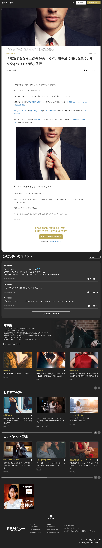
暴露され (37, 119)
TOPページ (32, 524)
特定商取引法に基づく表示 (53, 532)
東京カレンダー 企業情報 (35, 532)
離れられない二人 (35, 111)
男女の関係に (20, 105)
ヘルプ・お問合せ (34, 526)
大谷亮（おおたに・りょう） (77, 102)
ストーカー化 (50, 111)
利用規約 (49, 524)
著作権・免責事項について (53, 529)
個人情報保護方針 (51, 526)
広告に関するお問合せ (35, 529)
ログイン (80, 3)
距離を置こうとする (21, 111)
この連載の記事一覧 (11, 344)
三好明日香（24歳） (35, 102)
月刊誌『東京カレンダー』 (70, 525)
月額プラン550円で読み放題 (51, 236)
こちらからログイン (54, 242)
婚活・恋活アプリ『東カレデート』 (72, 528)
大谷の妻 (76, 119)
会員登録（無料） (94, 2)
